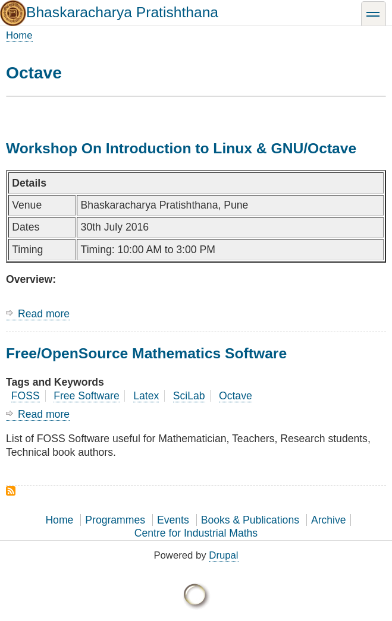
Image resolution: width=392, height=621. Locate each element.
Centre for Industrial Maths (196, 533)
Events (173, 520)
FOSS (25, 396)
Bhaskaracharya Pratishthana (122, 12)
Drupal (223, 555)
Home (19, 35)
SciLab (189, 396)
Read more (44, 314)
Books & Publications (250, 520)
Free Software (87, 396)
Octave (235, 396)
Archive (328, 520)
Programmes (115, 520)
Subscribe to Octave (10, 491)
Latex (146, 396)
